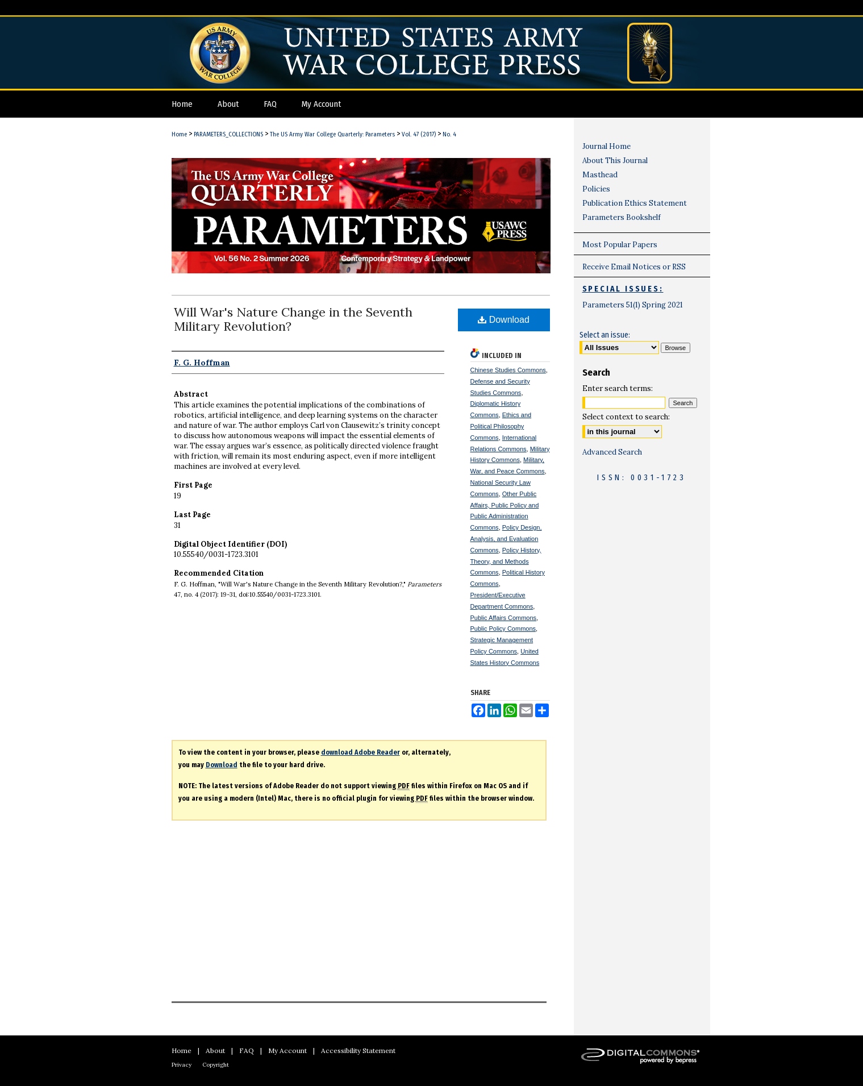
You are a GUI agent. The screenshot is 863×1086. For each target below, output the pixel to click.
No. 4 (449, 134)
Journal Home (606, 146)
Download (504, 319)
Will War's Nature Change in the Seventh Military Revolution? (293, 319)
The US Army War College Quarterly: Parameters (332, 134)
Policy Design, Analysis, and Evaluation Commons (506, 539)
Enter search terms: (617, 388)
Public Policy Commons (503, 628)
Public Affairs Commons (503, 617)
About (215, 1050)
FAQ (246, 1050)
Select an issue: (604, 335)
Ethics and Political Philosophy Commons (501, 426)
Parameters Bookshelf (621, 217)
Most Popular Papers (619, 244)
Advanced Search (612, 452)
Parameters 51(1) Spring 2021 (632, 305)
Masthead (600, 175)
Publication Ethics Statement (634, 203)
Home (179, 134)
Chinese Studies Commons (508, 370)
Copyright (215, 1064)
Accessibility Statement (358, 1050)
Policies (596, 189)
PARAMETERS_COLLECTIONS (228, 134)
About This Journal (615, 160)
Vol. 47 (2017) (419, 134)
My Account (287, 1050)
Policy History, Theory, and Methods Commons (505, 561)
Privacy (181, 1064)
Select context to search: (626, 417)
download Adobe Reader (360, 752)
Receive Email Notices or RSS (634, 267)
